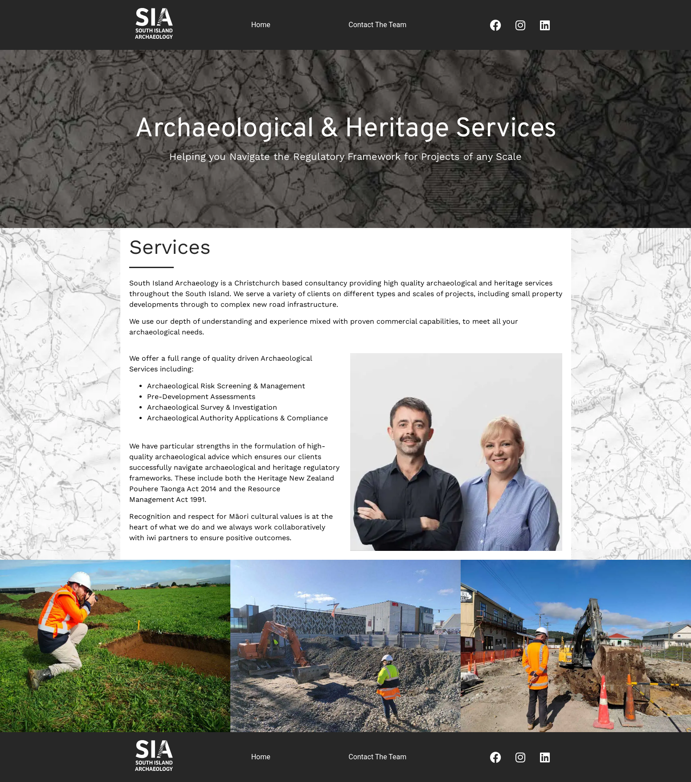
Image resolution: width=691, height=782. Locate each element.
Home (260, 24)
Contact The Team (377, 24)
